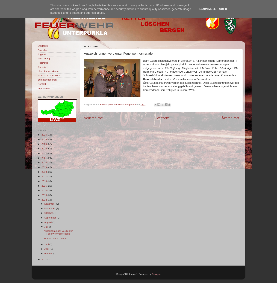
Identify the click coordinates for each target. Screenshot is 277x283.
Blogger (156, 274)
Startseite (162, 118)
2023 (45, 148)
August (48, 222)
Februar (48, 253)
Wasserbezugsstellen (49, 75)
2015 (45, 185)
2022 (45, 153)
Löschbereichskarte (48, 71)
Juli (46, 227)
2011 (45, 259)
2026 (45, 134)
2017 (45, 176)
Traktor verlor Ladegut (55, 238)
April (47, 249)
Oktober (49, 213)
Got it (223, 9)
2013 (45, 195)
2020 (45, 162)
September (50, 217)
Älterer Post (230, 118)
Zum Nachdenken (47, 79)
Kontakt (42, 84)
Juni (46, 244)
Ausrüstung (44, 58)
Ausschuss (43, 50)
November (50, 208)
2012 (45, 199)
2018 (45, 172)
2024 (45, 144)
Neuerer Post (93, 118)
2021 (45, 158)
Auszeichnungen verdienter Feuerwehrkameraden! (58, 232)
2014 (45, 190)
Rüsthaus (43, 62)
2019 (45, 167)
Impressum (44, 88)
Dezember (50, 203)
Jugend (42, 54)
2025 (45, 139)
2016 (45, 181)
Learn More (207, 9)
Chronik (42, 67)
